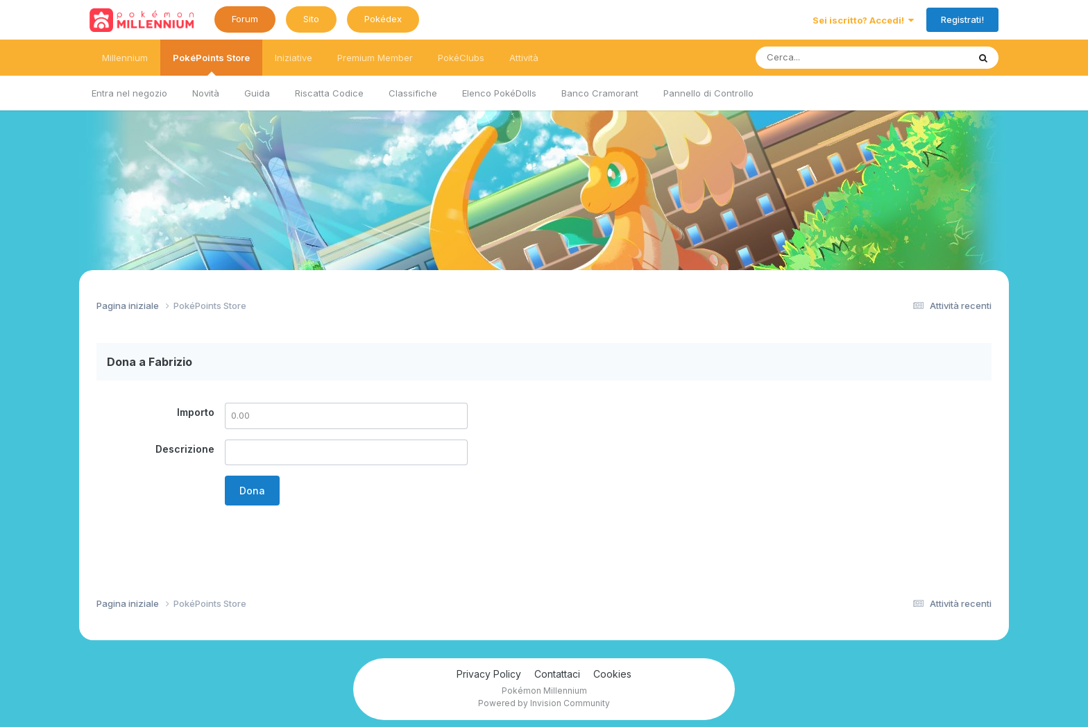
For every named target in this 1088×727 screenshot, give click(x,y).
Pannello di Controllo (708, 93)
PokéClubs (461, 57)
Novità (205, 93)
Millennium (125, 57)
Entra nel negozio (129, 93)
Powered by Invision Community (544, 703)
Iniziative (293, 57)
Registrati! (962, 19)
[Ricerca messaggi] (829, 58)
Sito (311, 18)
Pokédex (383, 18)
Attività (523, 57)
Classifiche (413, 93)
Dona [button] (252, 490)
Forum (245, 18)
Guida (257, 93)
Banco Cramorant (599, 93)
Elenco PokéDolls (499, 93)
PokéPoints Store (211, 64)
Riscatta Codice (329, 93)
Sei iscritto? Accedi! (863, 20)
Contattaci (557, 674)
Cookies (612, 674)
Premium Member (375, 57)
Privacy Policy (489, 674)
